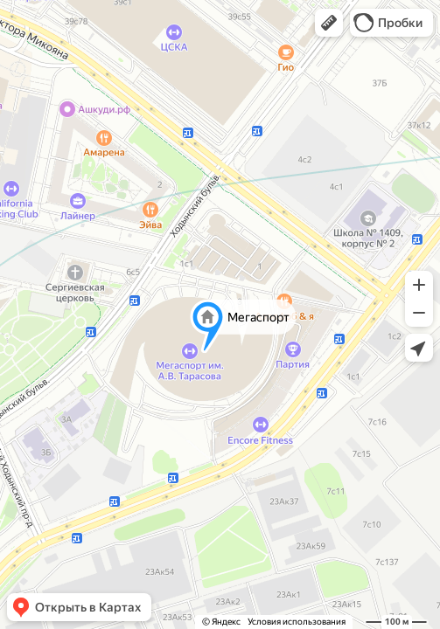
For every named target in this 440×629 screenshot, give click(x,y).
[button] (329, 23)
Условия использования (297, 621)
